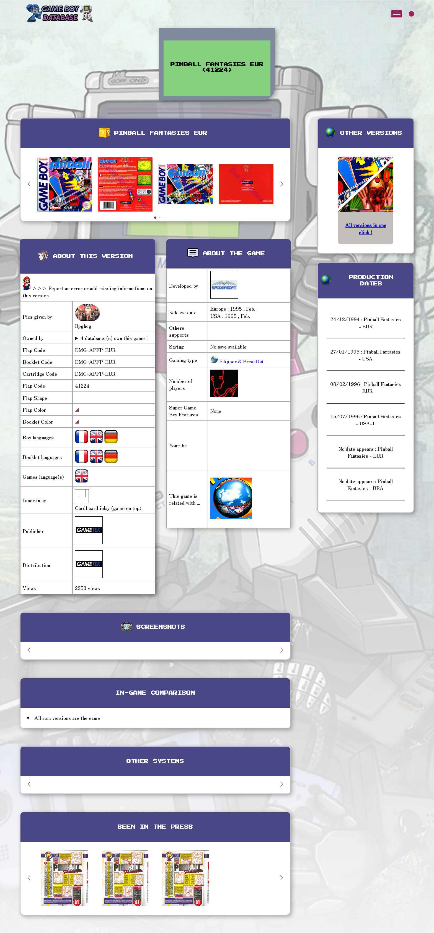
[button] (281, 183)
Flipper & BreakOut (241, 361)
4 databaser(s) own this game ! (114, 337)
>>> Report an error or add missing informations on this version (87, 291)
